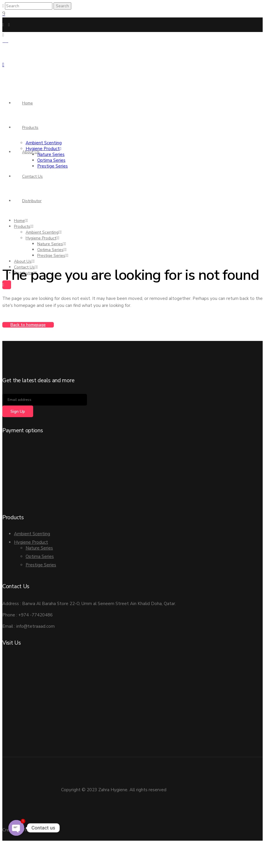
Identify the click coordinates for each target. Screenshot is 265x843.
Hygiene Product (31, 542)
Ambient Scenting (32, 534)
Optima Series (40, 556)
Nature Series (39, 548)
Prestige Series (41, 565)
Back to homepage (28, 325)
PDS (48, 830)
